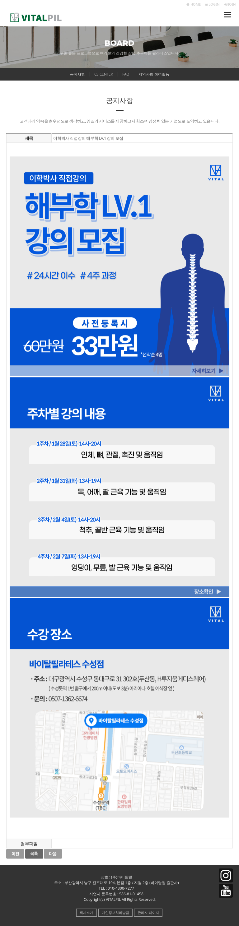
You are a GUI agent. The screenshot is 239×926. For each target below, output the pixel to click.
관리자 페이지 (148, 912)
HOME (193, 4)
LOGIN (212, 4)
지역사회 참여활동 (153, 74)
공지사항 (77, 74)
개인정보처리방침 (115, 912)
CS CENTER (103, 74)
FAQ (125, 74)
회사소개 (86, 912)
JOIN (230, 4)
